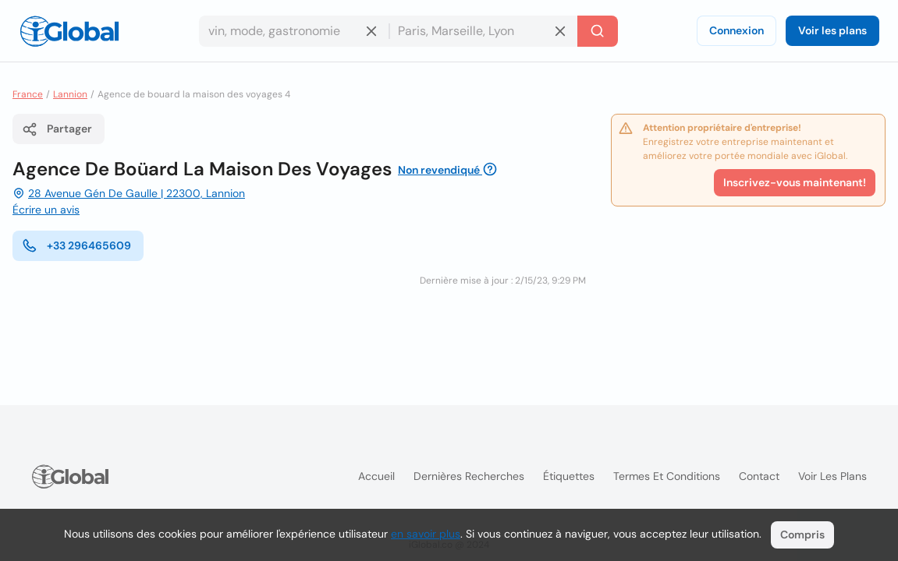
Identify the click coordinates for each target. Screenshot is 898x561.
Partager (57, 129)
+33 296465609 (76, 245)
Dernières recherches (469, 476)
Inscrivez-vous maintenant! (794, 182)
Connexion (736, 30)
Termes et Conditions (666, 476)
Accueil (376, 476)
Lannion (70, 94)
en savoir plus (425, 534)
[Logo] (69, 31)
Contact (759, 476)
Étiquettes (569, 476)
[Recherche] (597, 31)
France (27, 94)
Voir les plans (832, 30)
